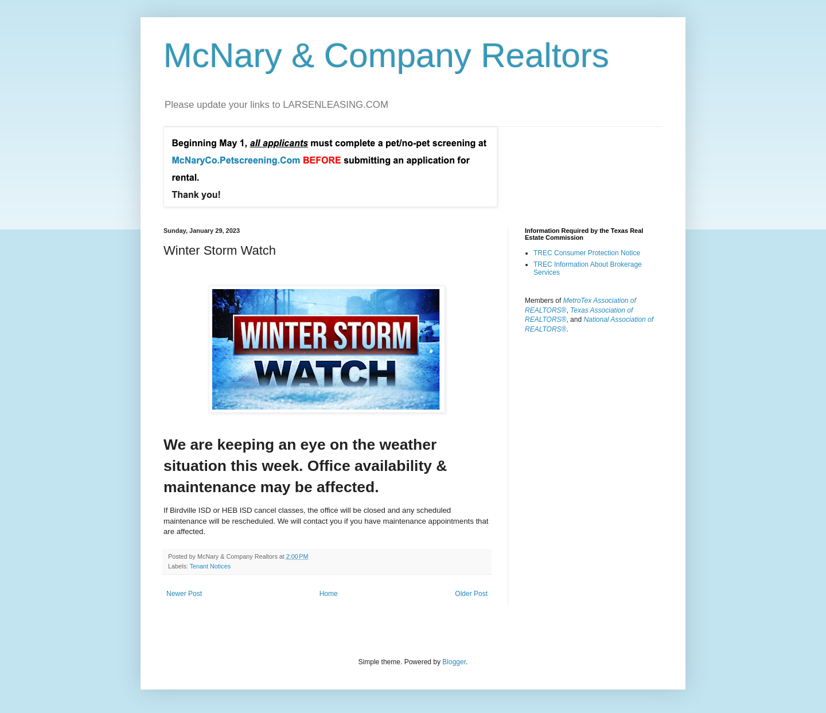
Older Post (471, 594)
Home (329, 594)
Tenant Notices (210, 566)
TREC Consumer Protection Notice (586, 253)
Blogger (454, 662)
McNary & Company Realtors (386, 55)
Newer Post (184, 594)
